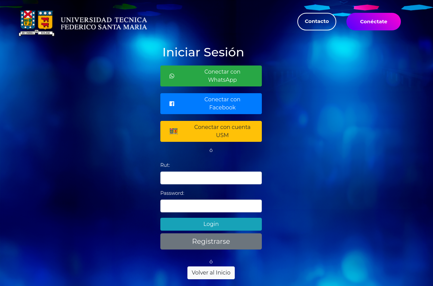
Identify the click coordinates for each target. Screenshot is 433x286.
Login (211, 224)
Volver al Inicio (211, 272)
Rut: (165, 165)
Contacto (317, 21)
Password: (172, 193)
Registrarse (211, 241)
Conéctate (373, 21)
